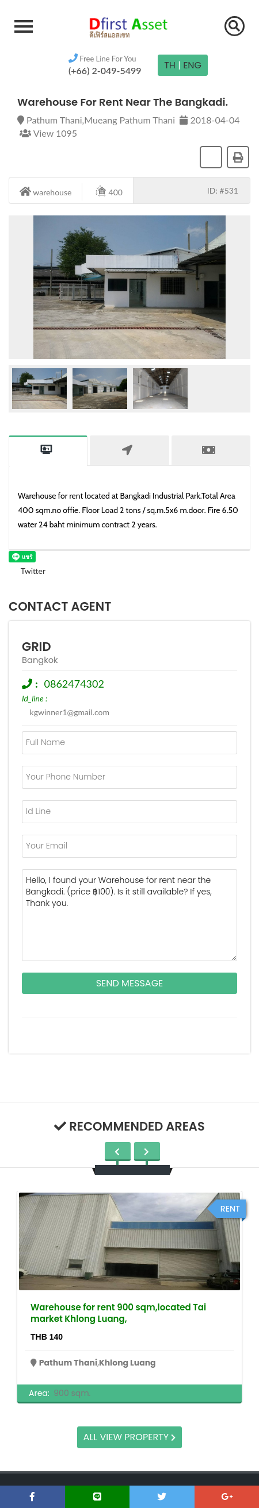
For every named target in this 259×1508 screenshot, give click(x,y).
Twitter (27, 571)
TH (170, 65)
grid (36, 646)
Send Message (129, 983)
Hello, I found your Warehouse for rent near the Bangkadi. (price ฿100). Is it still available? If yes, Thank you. (129, 915)
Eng (192, 65)
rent (230, 1208)
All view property (129, 1437)
